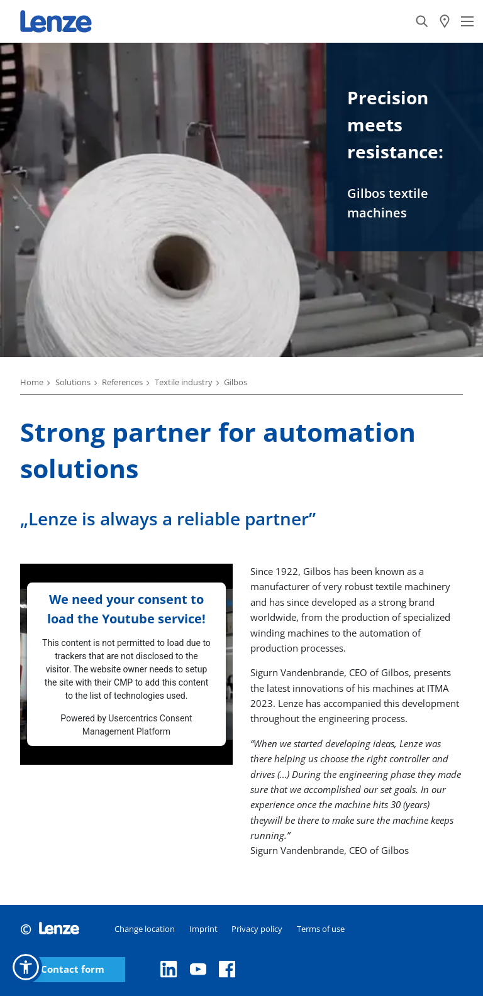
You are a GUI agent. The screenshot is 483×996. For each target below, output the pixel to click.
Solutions (73, 382)
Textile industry (184, 382)
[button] (26, 967)
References (122, 382)
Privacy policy (256, 928)
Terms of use (321, 928)
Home (31, 382)
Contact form (72, 969)
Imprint (203, 928)
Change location (144, 928)
